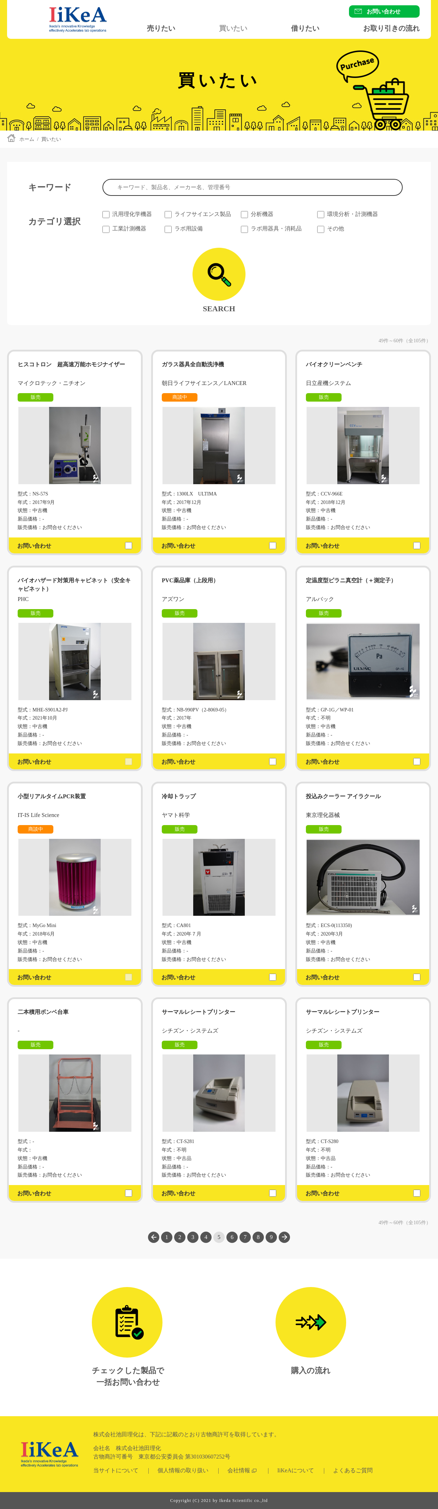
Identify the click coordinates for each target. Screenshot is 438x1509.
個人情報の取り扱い (183, 1470)
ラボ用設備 (188, 229)
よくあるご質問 (353, 1470)
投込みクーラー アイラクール (343, 796)
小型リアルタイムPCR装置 (52, 796)
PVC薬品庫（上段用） (190, 580)
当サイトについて (115, 1470)
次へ (284, 1237)
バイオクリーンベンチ (334, 364)
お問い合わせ (384, 11)
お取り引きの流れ (391, 28)
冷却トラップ (179, 796)
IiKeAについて (295, 1470)
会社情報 (238, 1470)
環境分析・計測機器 (352, 214)
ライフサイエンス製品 (202, 214)
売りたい (161, 28)
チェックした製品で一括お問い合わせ (128, 1376)
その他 (335, 229)
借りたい (305, 28)
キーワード (50, 187)
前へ (153, 1237)
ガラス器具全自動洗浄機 (193, 364)
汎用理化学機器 (132, 214)
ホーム (26, 139)
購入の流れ (311, 1370)
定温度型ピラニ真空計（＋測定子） (351, 580)
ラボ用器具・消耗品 (276, 229)
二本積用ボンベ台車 (43, 1012)
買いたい (233, 28)
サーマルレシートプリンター (201, 1012)
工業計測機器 (129, 229)
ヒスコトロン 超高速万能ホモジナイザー (71, 364)
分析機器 (262, 214)
